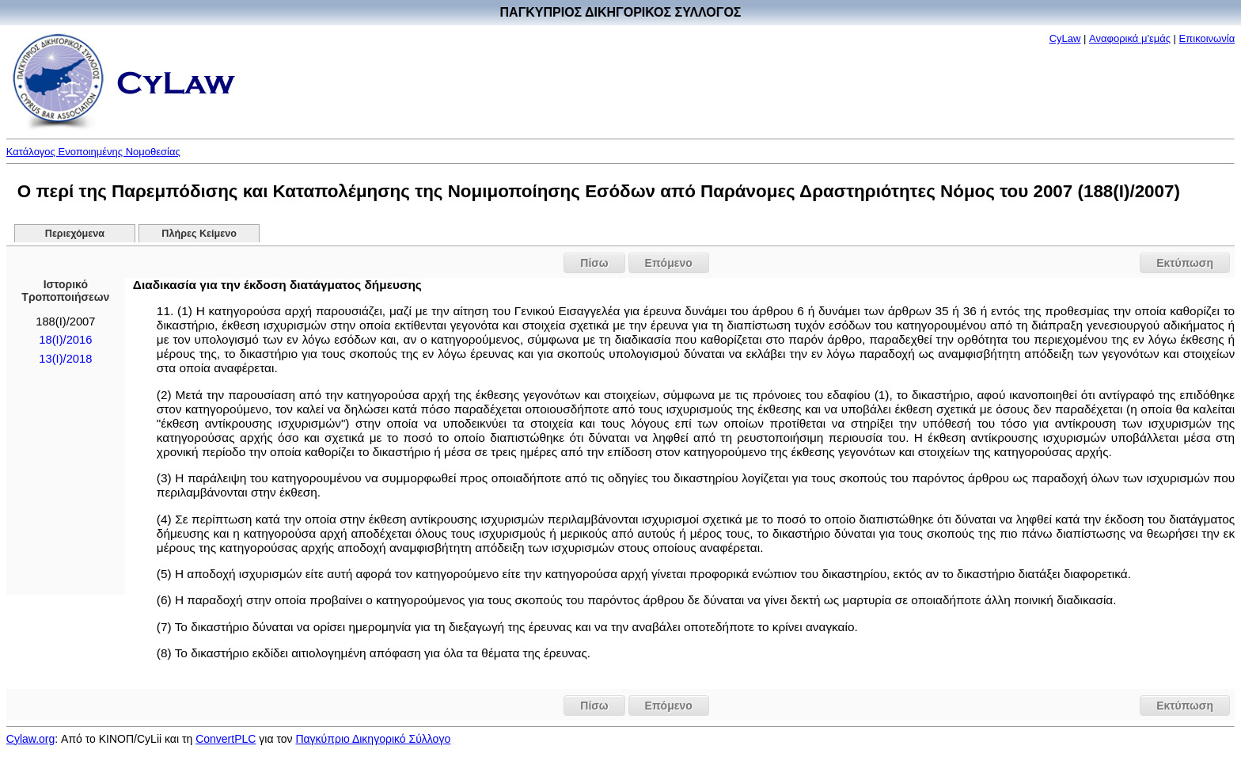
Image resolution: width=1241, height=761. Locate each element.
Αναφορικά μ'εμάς (1130, 38)
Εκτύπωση (1184, 263)
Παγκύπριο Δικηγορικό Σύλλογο (372, 738)
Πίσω (594, 263)
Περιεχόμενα (74, 233)
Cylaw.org (30, 738)
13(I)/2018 (65, 358)
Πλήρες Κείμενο (199, 233)
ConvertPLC (225, 738)
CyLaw (1065, 38)
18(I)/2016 (65, 339)
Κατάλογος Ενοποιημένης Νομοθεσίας (93, 152)
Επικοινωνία (1207, 38)
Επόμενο (669, 263)
